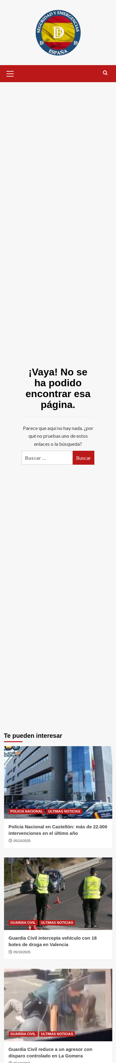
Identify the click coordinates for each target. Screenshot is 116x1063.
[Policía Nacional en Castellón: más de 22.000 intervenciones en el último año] (58, 782)
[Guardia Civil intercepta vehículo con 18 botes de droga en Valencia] (58, 893)
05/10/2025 (22, 841)
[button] (10, 73)
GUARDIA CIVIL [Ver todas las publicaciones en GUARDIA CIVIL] (23, 922)
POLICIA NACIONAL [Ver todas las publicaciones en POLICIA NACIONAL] (27, 811)
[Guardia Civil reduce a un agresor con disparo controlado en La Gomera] (58, 1005)
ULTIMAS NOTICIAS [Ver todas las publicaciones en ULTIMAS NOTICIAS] (64, 811)
